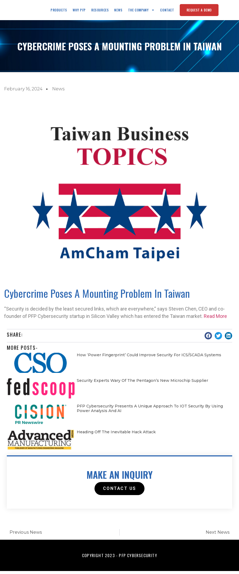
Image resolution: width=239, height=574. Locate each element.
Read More (215, 319)
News (118, 11)
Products (59, 11)
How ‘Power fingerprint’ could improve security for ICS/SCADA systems (149, 357)
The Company (141, 11)
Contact (167, 11)
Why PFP (79, 11)
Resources (100, 11)
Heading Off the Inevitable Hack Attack (116, 434)
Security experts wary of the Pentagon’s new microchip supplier (142, 383)
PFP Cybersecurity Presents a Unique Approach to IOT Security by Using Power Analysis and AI (150, 411)
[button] (208, 338)
